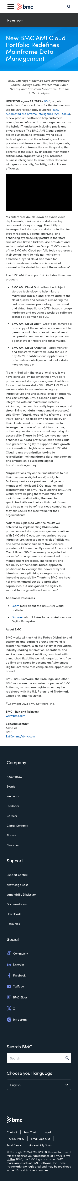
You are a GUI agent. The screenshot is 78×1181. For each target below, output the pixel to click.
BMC (47, 101)
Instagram (16, 1019)
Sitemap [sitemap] (12, 835)
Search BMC (19, 1046)
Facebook (16, 975)
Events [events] (11, 786)
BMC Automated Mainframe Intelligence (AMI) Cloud (38, 111)
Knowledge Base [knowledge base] (17, 885)
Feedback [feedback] (13, 806)
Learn (15, 606)
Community (17, 953)
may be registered (59, 1166)
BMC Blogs (17, 997)
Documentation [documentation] (16, 904)
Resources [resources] (13, 924)
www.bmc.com (15, 715)
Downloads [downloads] (14, 914)
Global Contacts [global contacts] (17, 825)
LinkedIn (15, 964)
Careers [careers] (12, 816)
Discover (17, 617)
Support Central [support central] (17, 875)
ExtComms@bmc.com (20, 736)
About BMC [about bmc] (14, 777)
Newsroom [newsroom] (13, 845)
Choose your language (29, 1073)
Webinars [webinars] (13, 796)
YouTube (15, 986)
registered (34, 1166)
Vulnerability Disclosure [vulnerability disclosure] (21, 894)
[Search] (69, 6)
